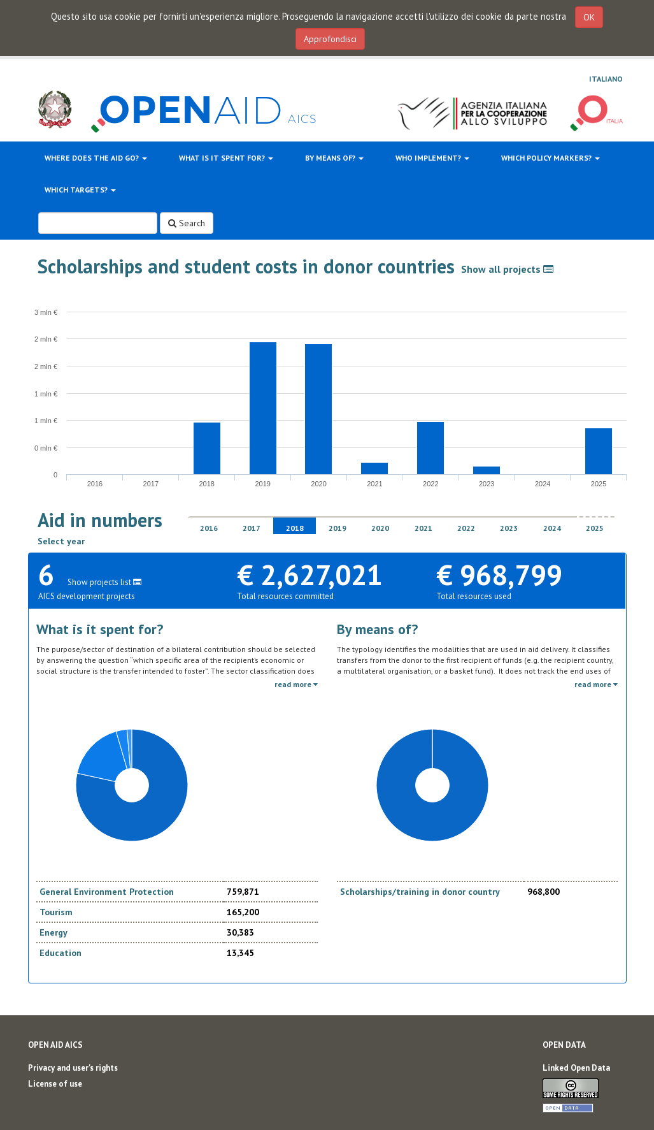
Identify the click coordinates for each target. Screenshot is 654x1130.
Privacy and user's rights (73, 1067)
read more (296, 684)
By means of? (334, 158)
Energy (53, 932)
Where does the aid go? (96, 158)
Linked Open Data (576, 1067)
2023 (509, 528)
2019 (337, 528)
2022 (466, 528)
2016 (209, 528)
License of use (55, 1083)
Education (60, 953)
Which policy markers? (550, 158)
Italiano (606, 78)
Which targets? (80, 189)
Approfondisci (330, 39)
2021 (423, 528)
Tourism (56, 912)
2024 (552, 528)
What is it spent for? (226, 158)
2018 (295, 528)
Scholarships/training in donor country (420, 891)
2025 (595, 528)
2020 (380, 528)
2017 (251, 528)
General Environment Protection (106, 891)
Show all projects (507, 269)
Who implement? (432, 158)
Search (186, 223)
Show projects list (104, 582)
